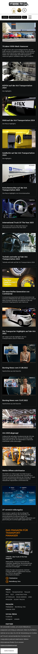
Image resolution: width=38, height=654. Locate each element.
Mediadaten (13, 578)
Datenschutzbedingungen (8, 645)
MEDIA (8, 589)
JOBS (30, 597)
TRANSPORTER (15, 17)
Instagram (9, 619)
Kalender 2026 (10, 609)
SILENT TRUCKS (19, 599)
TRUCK (5, 17)
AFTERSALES (10, 597)
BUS (24, 17)
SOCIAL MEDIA (11, 614)
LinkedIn (16, 619)
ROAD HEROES (21, 597)
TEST (12, 594)
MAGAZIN (9, 599)
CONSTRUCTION (21, 594)
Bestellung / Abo (15, 581)
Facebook (9, 617)
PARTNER (9, 624)
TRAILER (27, 592)
